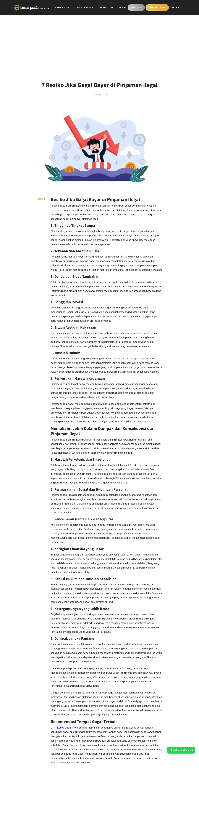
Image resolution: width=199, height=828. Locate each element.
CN (172, 7)
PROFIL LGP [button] (62, 7)
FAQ (112, 7)
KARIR (122, 7)
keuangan (56, 210)
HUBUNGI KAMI (157, 7)
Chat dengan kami (181, 750)
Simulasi (136, 7)
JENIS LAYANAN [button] (84, 7)
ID (183, 7)
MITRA (103, 7)
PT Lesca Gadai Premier (67, 727)
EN (178, 7)
